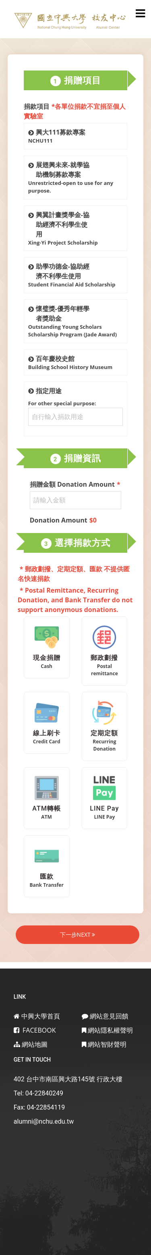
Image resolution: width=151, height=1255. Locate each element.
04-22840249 (44, 1093)
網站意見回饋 (105, 1016)
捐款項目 (75, 111)
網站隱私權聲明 (107, 1030)
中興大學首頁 (37, 1016)
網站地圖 (31, 1044)
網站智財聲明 (104, 1044)
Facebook (35, 1030)
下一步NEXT (77, 934)
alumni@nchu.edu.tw (44, 1121)
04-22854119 (46, 1107)
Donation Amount (63, 520)
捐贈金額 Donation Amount (75, 484)
